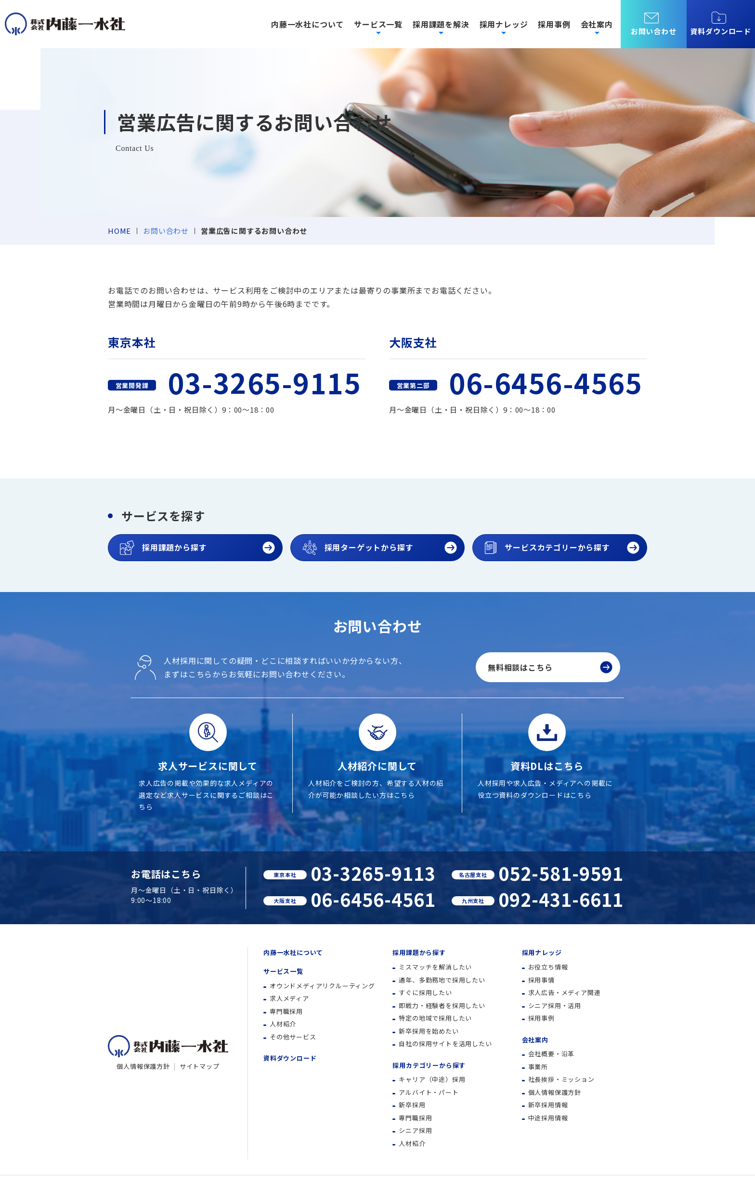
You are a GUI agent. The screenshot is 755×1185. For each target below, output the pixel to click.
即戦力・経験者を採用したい (442, 1005)
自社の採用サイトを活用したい (445, 1043)
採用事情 (541, 979)
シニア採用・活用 (554, 1005)
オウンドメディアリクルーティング (322, 985)
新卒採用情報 (548, 1104)
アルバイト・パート (428, 1092)
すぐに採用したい (425, 992)
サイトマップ (200, 1066)
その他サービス (293, 1036)
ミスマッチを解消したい (435, 966)
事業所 (538, 1066)
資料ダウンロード (720, 23)
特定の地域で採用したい (435, 1018)
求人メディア (289, 998)
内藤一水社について (307, 24)
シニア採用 (415, 1130)
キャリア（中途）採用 (432, 1079)
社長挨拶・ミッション (561, 1079)
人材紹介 (283, 1023)
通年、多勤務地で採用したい (442, 979)
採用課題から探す (418, 952)
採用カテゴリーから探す (429, 1065)
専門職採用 (286, 1011)
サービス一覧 (283, 971)
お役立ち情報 (548, 966)
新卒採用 (412, 1104)
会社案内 (535, 1039)
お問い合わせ (166, 231)
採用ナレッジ (542, 952)
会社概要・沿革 (551, 1053)
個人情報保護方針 (143, 1066)
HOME (119, 231)
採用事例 (554, 24)
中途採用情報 (548, 1117)
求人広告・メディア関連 (564, 992)
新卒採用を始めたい (428, 1031)
